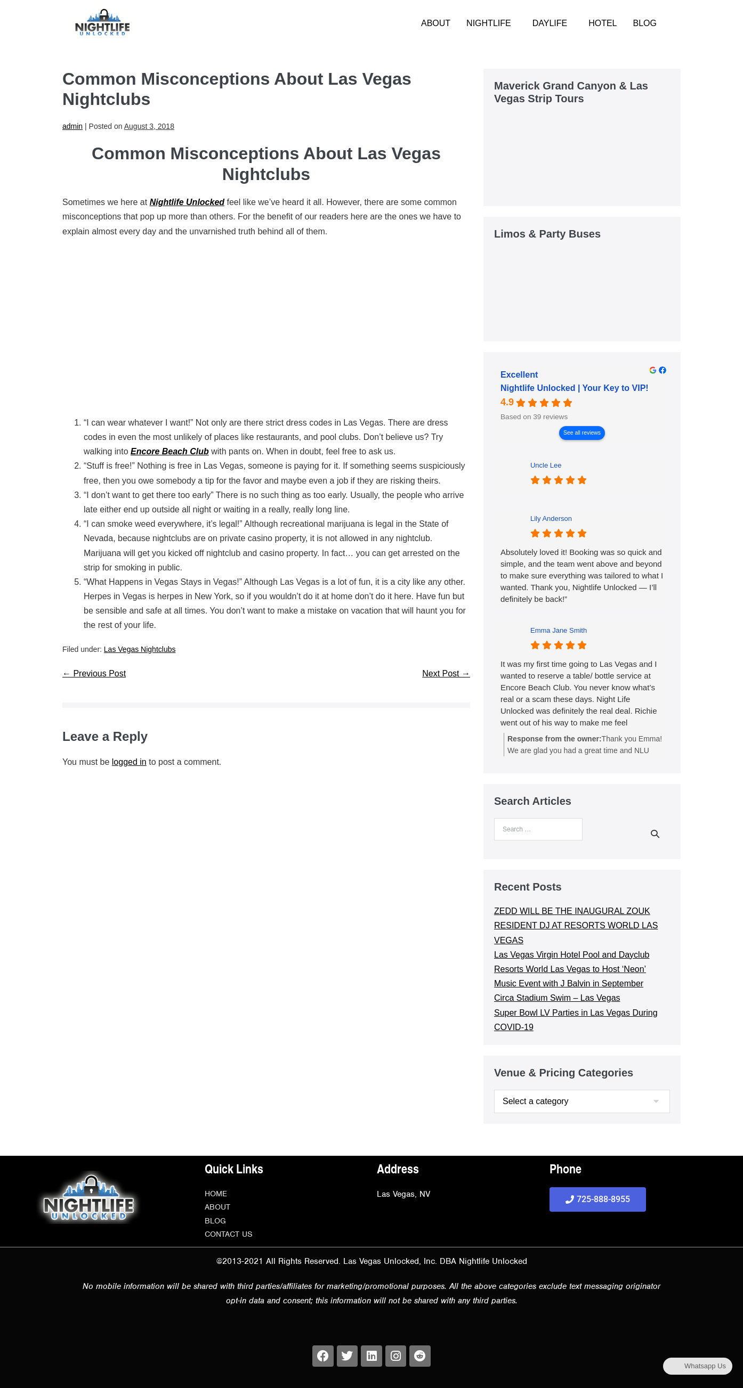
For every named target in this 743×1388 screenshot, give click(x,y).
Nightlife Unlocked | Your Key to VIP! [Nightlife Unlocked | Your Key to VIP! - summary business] (574, 388)
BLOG (645, 23)
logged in (129, 761)
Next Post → (446, 673)
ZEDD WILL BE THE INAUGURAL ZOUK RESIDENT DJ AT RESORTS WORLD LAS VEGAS (576, 925)
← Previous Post (94, 673)
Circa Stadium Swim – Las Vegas (557, 997)
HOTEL (602, 23)
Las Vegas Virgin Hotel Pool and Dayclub (571, 954)
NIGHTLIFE (488, 23)
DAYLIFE (550, 23)
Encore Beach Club (170, 451)
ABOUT (435, 23)
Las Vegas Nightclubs (140, 649)
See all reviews (582, 433)
